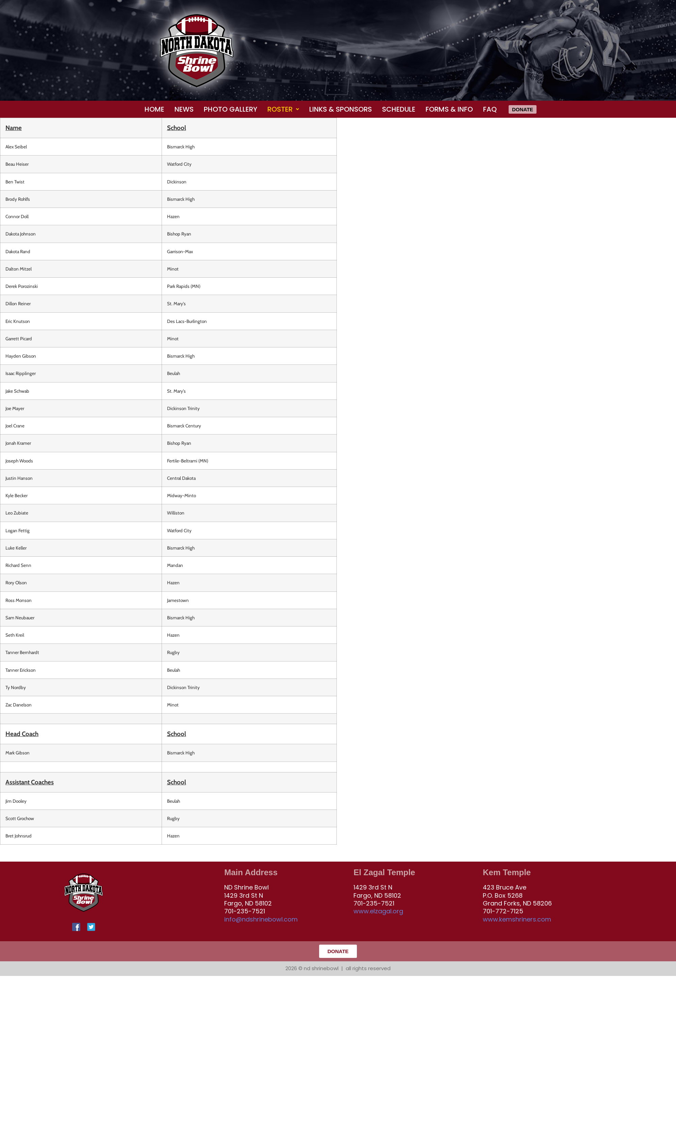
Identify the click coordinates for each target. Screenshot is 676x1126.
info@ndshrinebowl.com (261, 919)
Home (154, 109)
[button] (283, 109)
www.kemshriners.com (517, 919)
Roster (283, 109)
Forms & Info (449, 109)
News (184, 109)
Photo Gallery (230, 109)
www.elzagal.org (378, 911)
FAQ (490, 109)
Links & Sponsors (340, 109)
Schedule (398, 109)
